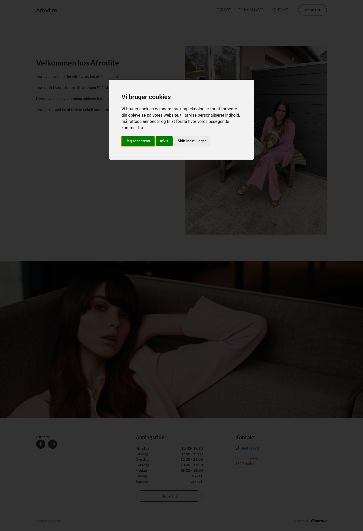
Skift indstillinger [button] (192, 141)
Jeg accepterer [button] (138, 141)
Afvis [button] (164, 141)
